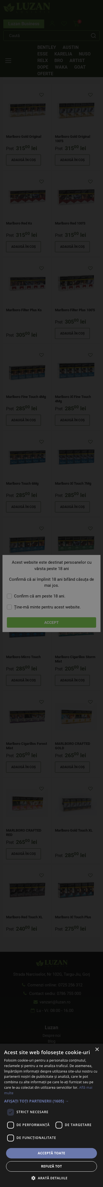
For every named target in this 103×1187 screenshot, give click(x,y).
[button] (51, 1101)
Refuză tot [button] (51, 1166)
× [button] (97, 1050)
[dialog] (51, 593)
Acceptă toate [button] (51, 1153)
